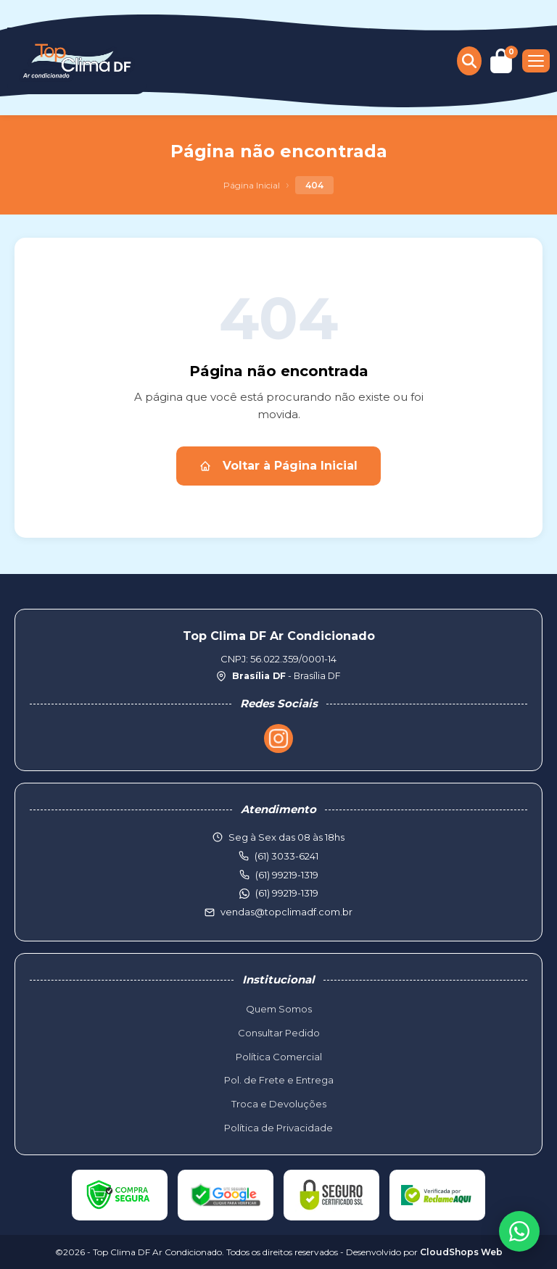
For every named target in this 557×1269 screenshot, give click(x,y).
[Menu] (536, 60)
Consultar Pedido (279, 1033)
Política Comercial (279, 1056)
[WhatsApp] (519, 1231)
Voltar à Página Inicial (278, 466)
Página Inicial (251, 185)
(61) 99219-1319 (286, 893)
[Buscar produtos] (469, 61)
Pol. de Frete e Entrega (279, 1080)
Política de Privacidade (278, 1127)
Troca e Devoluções (278, 1104)
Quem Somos (279, 1009)
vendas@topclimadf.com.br (286, 912)
